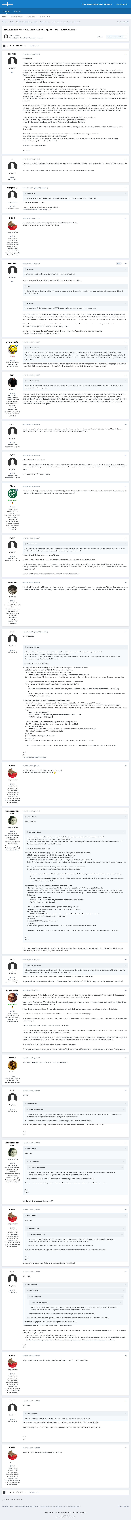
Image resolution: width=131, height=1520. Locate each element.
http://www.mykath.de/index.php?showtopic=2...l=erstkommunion (45, 1062)
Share (100, 37)
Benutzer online (45, 16)
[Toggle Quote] (26, 193)
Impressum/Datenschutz (63, 1512)
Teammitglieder (31, 16)
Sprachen (49, 1512)
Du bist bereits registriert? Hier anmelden (96, 4)
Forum (4, 16)
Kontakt (75, 1512)
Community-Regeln (16, 16)
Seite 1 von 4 (34, 46)
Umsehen (6, 12)
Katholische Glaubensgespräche (31, 38)
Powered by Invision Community (65, 1517)
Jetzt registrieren (121, 4)
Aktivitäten (17, 11)
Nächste (19, 46)
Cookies (83, 1512)
